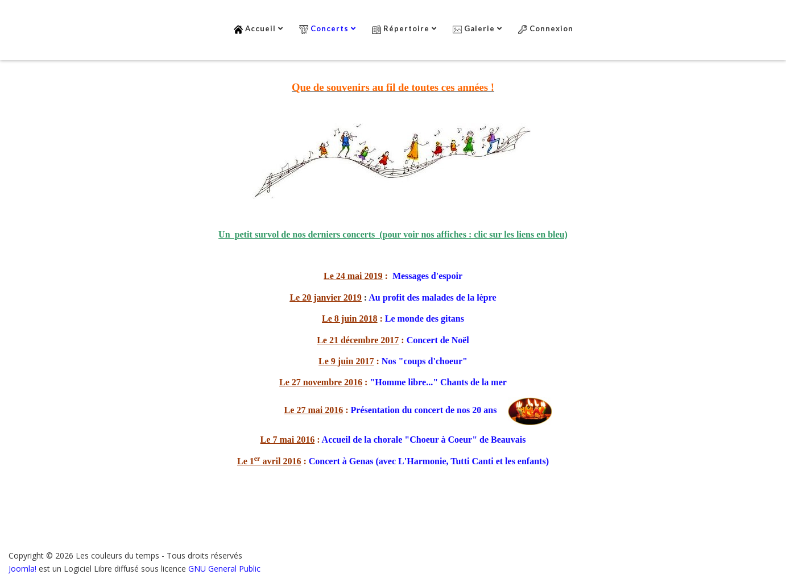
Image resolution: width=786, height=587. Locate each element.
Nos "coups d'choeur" (425, 361)
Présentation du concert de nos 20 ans (423, 410)
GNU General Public (224, 568)
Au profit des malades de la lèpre (432, 297)
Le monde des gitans (424, 318)
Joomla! (22, 568)
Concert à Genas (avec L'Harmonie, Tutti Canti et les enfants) (429, 461)
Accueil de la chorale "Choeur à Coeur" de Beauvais (424, 439)
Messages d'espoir (427, 276)
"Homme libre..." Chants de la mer (438, 382)
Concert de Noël (438, 340)
